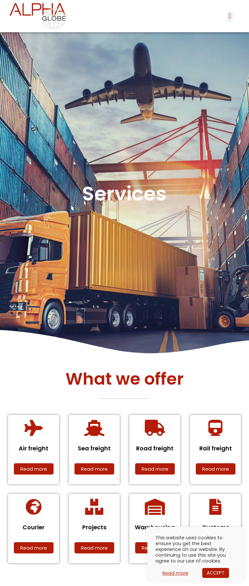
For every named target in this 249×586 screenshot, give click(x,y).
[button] (230, 16)
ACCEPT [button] (215, 573)
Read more (175, 573)
